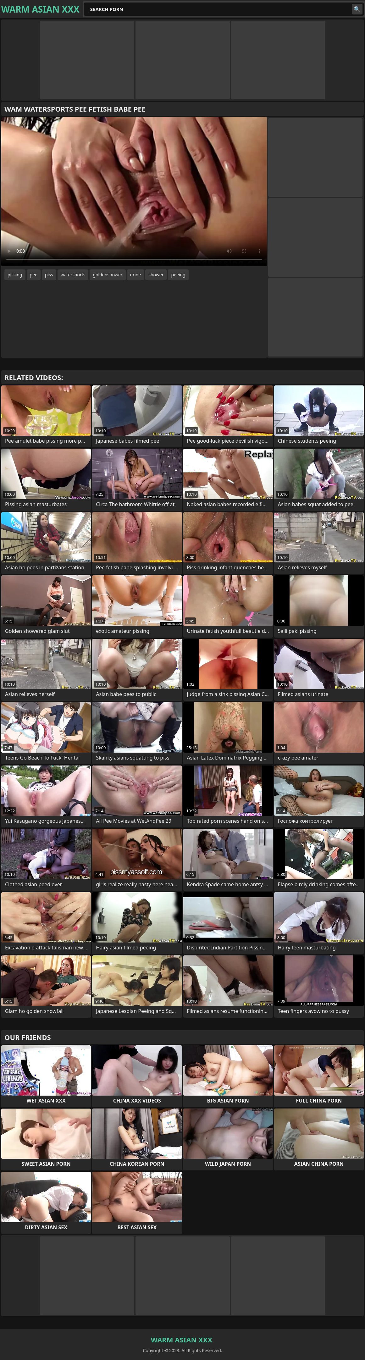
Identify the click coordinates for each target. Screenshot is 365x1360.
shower (155, 275)
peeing (178, 275)
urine (135, 275)
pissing (15, 275)
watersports (73, 275)
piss (49, 275)
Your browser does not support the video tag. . (134, 191)
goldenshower (107, 275)
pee (33, 275)
